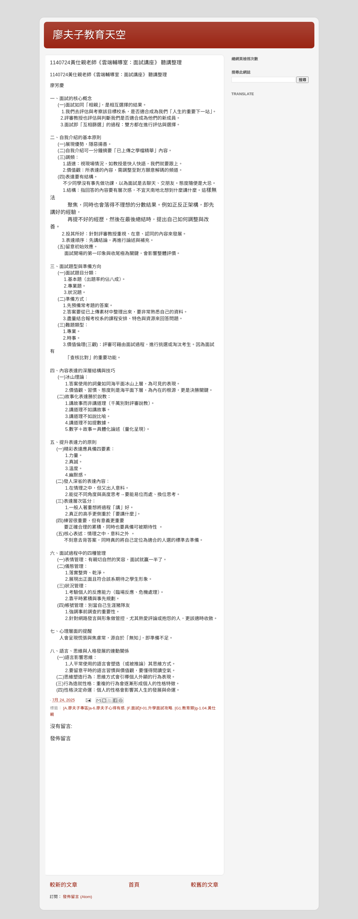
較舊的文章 (204, 885)
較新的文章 (63, 885)
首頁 (134, 885)
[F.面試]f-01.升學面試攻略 (149, 708)
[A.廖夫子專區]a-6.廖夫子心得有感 (94, 708)
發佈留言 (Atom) (77, 897)
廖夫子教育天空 (89, 35)
